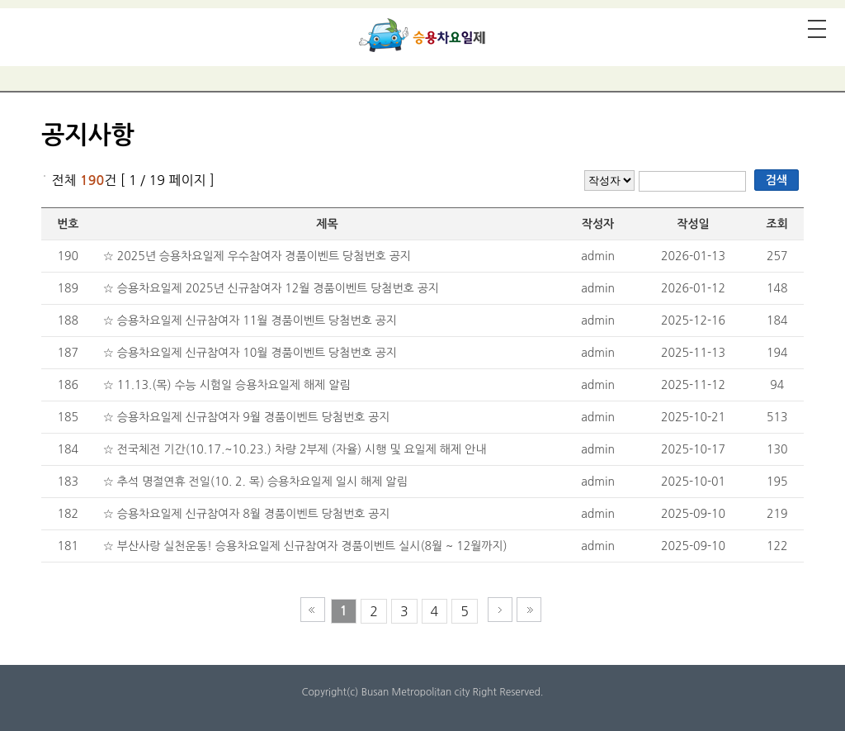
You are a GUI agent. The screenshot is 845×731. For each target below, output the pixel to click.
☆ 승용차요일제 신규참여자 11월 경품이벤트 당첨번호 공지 (250, 320)
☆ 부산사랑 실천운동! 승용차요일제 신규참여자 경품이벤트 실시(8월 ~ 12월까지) (305, 546)
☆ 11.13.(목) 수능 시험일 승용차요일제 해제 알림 (227, 385)
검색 (776, 180)
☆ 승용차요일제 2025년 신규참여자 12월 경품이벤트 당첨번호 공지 (271, 288)
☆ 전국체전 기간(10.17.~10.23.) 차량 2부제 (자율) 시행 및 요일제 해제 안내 (295, 449)
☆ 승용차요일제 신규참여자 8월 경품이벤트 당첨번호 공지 (246, 514)
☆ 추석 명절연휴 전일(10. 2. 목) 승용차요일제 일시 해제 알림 (255, 481)
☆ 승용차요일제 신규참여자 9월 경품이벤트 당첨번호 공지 (246, 417)
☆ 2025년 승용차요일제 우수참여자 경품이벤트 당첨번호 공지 (257, 256)
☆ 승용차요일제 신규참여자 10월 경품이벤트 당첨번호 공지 (250, 352)
